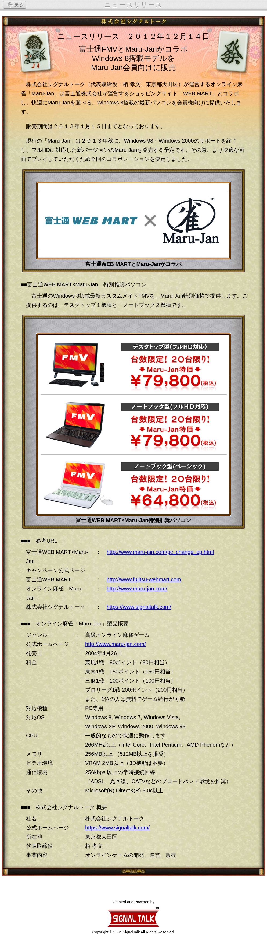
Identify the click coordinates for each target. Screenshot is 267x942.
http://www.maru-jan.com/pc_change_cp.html (160, 552)
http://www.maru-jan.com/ (137, 589)
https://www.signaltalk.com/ (139, 607)
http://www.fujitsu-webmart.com (144, 579)
